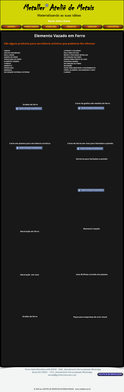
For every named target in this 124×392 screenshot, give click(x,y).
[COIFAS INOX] (51, 27)
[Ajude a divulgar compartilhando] (29, 108)
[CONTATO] (11, 27)
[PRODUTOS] (71, 27)
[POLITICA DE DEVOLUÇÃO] (110, 374)
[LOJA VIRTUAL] (113, 27)
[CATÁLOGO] (92, 27)
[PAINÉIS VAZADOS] (31, 27)
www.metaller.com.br (83, 389)
